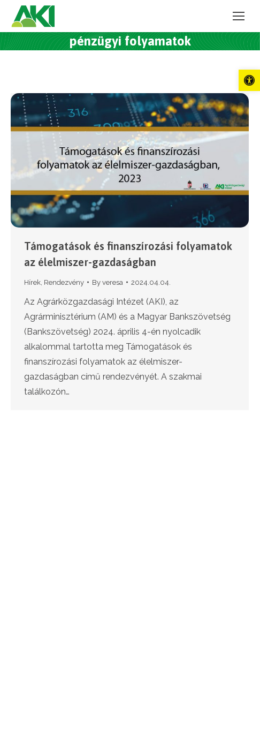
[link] (249, 80)
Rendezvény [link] (64, 282)
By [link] (107, 282)
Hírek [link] (32, 282)
